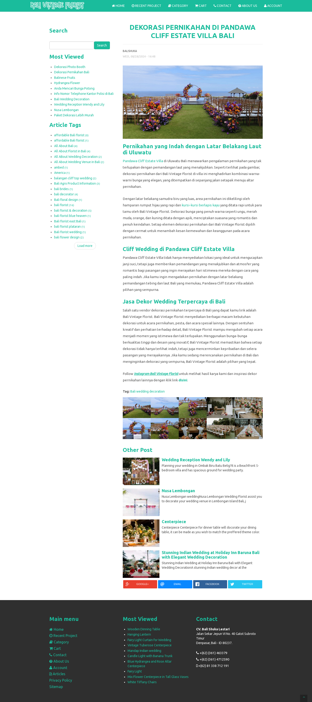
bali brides (63, 189)
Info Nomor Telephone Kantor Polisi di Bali (84, 94)
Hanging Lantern (139, 634)
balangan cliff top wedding (75, 178)
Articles (57, 674)
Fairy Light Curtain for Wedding (149, 640)
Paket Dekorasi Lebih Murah (74, 115)
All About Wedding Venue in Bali (79, 162)
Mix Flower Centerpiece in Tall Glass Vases (158, 677)
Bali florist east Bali (70, 221)
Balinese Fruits (64, 77)
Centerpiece (174, 521)
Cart (201, 6)
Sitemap (56, 687)
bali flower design (69, 237)
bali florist (64, 205)
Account (273, 6)
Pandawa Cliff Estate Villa (143, 161)
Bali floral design (68, 200)
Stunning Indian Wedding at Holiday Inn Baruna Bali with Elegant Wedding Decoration (210, 554)
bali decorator (66, 194)
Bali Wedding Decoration (71, 99)
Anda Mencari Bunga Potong (74, 88)
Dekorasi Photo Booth (69, 67)
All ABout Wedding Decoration (78, 156)
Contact (222, 6)
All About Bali (66, 146)
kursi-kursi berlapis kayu (201, 205)
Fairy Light (135, 671)
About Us (247, 6)
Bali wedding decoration (147, 391)
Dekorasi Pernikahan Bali (71, 72)
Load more (85, 246)
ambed (61, 167)
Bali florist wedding (70, 232)
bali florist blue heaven (72, 216)
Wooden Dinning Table (144, 629)
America (62, 173)
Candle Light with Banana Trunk (150, 656)
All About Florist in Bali (72, 151)
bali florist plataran (69, 226)
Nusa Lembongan (66, 110)
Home (118, 6)
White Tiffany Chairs (142, 682)
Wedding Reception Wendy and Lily (79, 104)
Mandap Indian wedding (144, 651)
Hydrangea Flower (67, 83)
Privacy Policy (60, 680)
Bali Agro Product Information (77, 183)
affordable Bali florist (71, 135)
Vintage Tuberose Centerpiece (150, 645)
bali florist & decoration (73, 210)
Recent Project (146, 6)
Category (178, 6)
